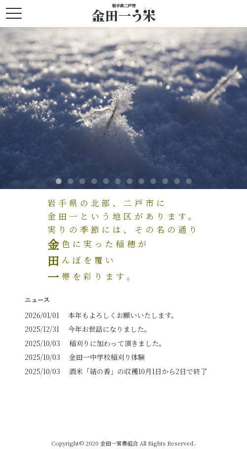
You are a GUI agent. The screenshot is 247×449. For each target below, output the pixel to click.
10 (165, 181)
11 (177, 181)
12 (189, 181)
